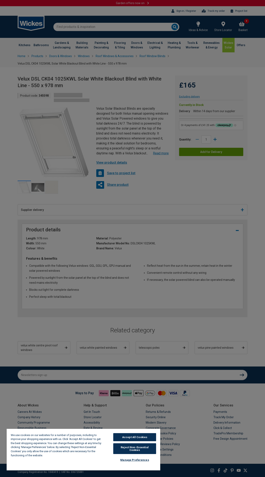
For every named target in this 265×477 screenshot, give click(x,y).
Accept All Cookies (134, 437)
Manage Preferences (134, 459)
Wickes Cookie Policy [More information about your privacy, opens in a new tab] (58, 455)
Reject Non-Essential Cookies (135, 449)
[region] (83, 449)
